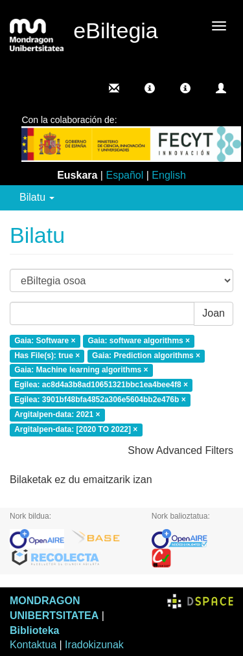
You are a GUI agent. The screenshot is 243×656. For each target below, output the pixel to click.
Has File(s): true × (47, 355)
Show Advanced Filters (180, 450)
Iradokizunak (94, 644)
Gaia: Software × (44, 340)
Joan (213, 313)
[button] (149, 88)
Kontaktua (33, 644)
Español (124, 175)
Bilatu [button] (36, 197)
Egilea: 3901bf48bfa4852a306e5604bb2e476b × (100, 399)
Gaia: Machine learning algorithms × (81, 370)
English (168, 175)
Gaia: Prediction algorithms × (146, 355)
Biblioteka (34, 630)
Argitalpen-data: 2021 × (57, 414)
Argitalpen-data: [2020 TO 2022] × (75, 429)
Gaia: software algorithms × (138, 340)
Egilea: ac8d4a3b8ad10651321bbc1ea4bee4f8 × (101, 385)
